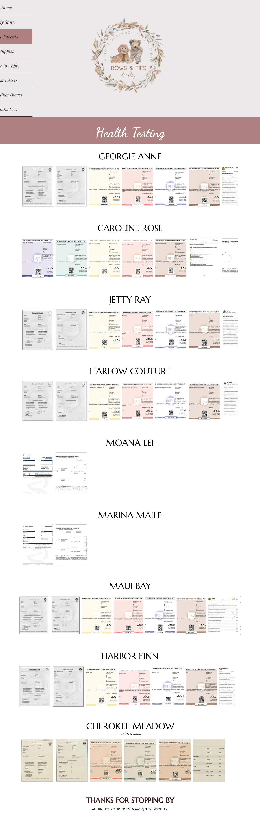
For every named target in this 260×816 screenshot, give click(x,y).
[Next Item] (230, 186)
